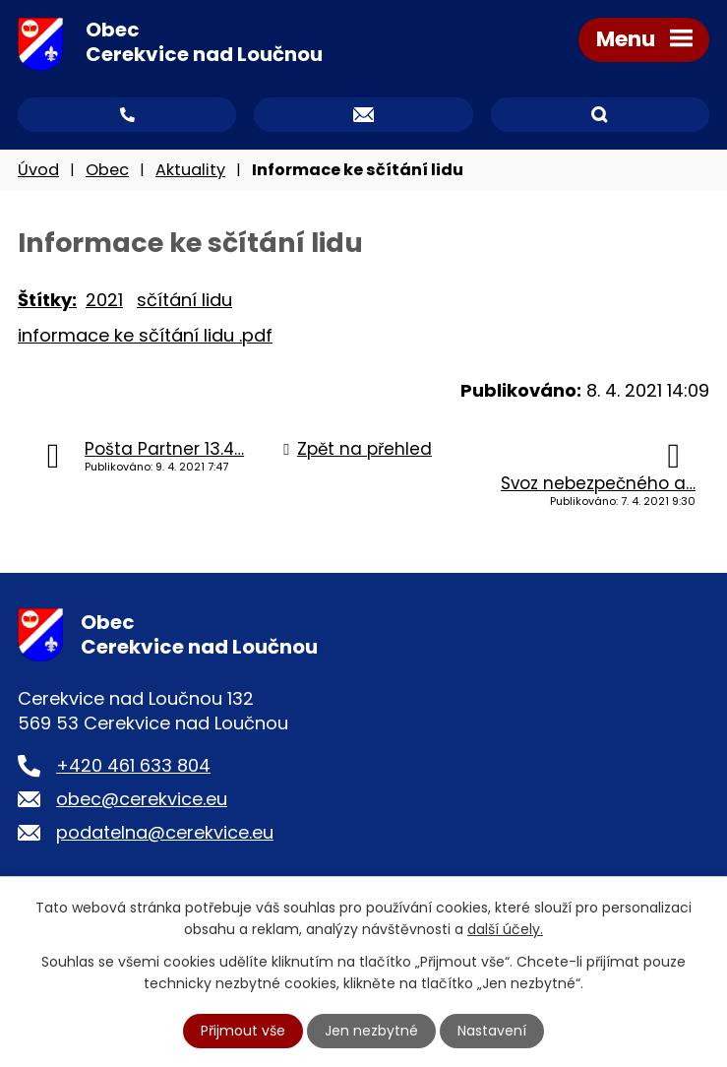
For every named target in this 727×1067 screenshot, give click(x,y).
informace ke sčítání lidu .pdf (145, 335)
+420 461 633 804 (133, 765)
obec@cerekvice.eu (141, 798)
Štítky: (47, 299)
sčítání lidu (184, 299)
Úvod (38, 169)
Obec (107, 169)
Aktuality (190, 169)
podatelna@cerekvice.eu (164, 832)
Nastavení (491, 1030)
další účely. (505, 929)
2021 (104, 299)
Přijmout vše (243, 1030)
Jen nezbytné (371, 1030)
